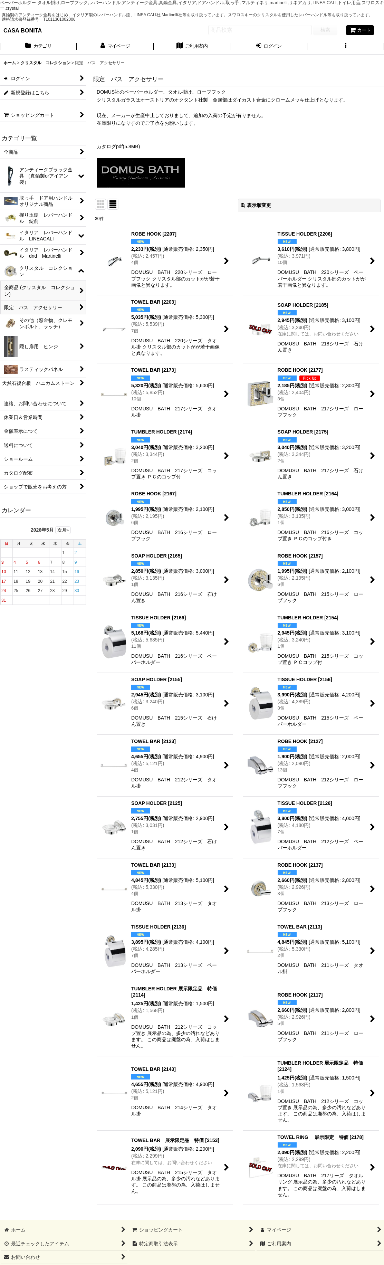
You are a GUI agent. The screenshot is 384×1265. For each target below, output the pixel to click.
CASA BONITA (22, 30)
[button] (345, 46)
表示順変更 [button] (256, 205)
